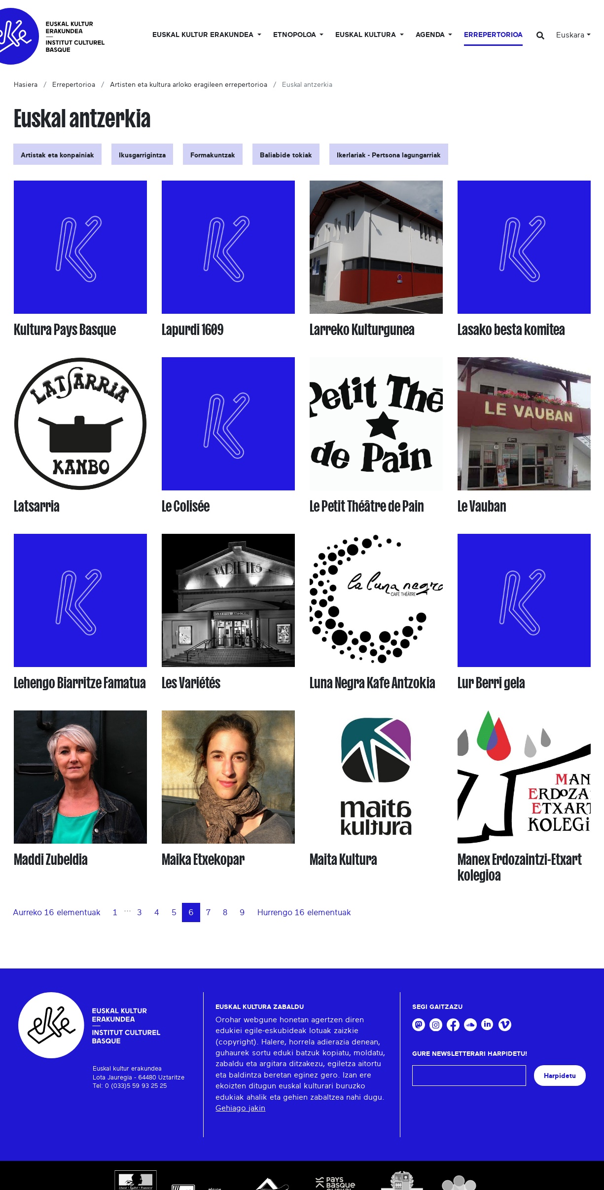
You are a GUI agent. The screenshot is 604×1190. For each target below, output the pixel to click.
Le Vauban (482, 506)
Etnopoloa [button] (295, 35)
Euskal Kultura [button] (366, 35)
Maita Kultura (343, 859)
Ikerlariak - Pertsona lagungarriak (389, 155)
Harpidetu (560, 1075)
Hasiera (25, 84)
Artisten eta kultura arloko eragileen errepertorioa (188, 84)
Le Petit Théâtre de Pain (367, 506)
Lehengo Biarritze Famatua (80, 683)
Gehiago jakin (240, 1108)
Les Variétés (191, 683)
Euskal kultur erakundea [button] (203, 35)
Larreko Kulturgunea (362, 329)
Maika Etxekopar (203, 859)
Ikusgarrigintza (142, 155)
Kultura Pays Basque (65, 329)
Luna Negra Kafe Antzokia (372, 683)
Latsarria (37, 506)
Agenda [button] (431, 35)
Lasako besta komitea (511, 329)
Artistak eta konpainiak (57, 155)
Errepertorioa (493, 35)
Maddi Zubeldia (51, 859)
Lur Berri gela (491, 683)
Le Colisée (186, 506)
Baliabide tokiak (286, 155)
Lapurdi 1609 (192, 329)
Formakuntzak (212, 155)
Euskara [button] (570, 35)
